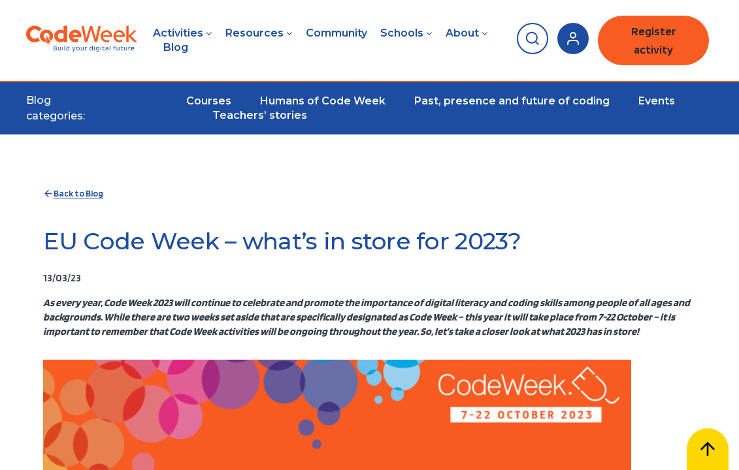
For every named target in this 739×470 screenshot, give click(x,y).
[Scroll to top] (708, 449)
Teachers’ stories (259, 115)
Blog (175, 47)
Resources (254, 33)
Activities (178, 33)
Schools (401, 33)
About (462, 33)
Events (656, 101)
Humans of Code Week (323, 101)
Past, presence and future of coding (512, 101)
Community (336, 33)
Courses (208, 101)
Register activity (653, 40)
